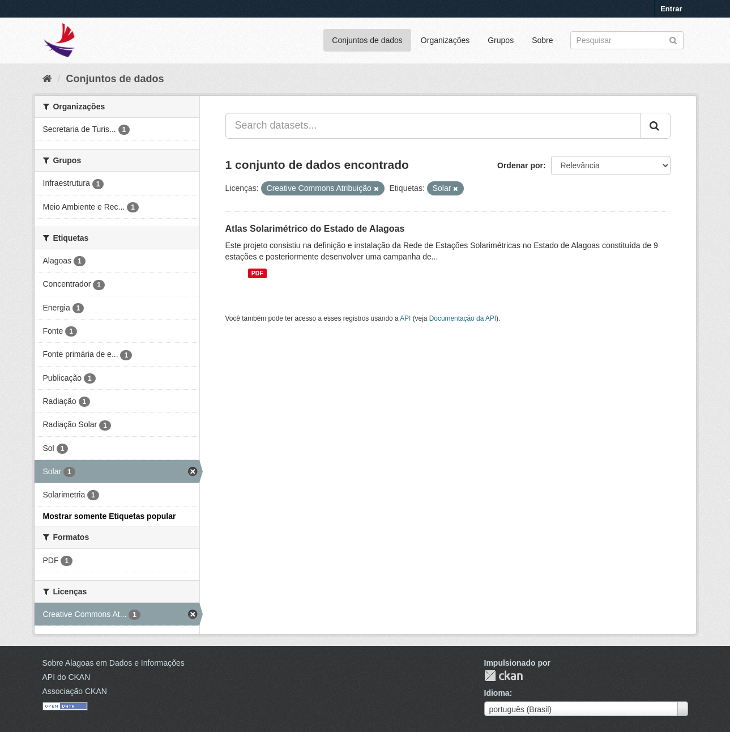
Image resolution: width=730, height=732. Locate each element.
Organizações (445, 40)
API (405, 318)
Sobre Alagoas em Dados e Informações (113, 662)
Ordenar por (520, 165)
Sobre (542, 40)
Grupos (501, 40)
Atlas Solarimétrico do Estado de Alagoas (315, 228)
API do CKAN (66, 677)
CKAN (503, 676)
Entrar (671, 9)
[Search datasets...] (433, 126)
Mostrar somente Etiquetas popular (109, 516)
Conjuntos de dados (367, 40)
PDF (257, 273)
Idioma (497, 692)
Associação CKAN (74, 691)
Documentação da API (462, 318)
